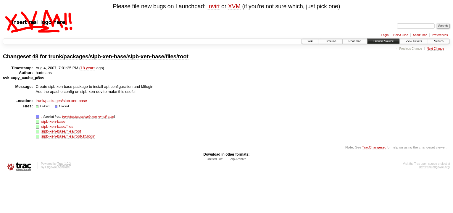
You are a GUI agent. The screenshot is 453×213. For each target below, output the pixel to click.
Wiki (310, 41)
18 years (87, 68)
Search (439, 41)
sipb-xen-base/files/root (61, 131)
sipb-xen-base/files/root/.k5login (68, 136)
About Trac (420, 35)
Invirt (213, 6)
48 (35, 56)
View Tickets (414, 41)
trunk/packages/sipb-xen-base (61, 101)
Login (384, 35)
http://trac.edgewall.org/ (434, 167)
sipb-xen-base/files (57, 126)
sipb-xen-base (53, 121)
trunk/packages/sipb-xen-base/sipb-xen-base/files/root (118, 56)
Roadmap (355, 41)
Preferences (440, 35)
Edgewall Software (57, 167)
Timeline (330, 41)
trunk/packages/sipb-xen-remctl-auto (88, 116)
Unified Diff (215, 159)
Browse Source (383, 41)
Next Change (435, 48)
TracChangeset (374, 147)
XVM (234, 6)
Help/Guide (400, 35)
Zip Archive (238, 159)
